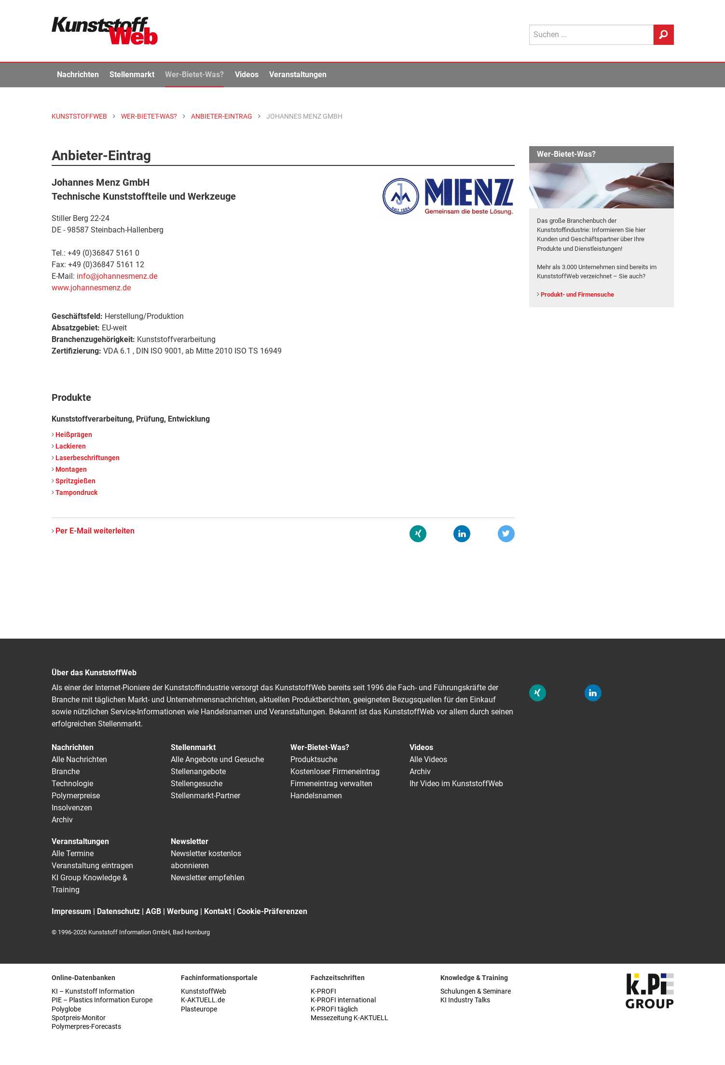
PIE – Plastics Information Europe (102, 1000)
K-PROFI (323, 991)
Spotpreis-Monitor (79, 1018)
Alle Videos (428, 759)
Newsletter (189, 841)
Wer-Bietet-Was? (194, 74)
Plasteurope (199, 1009)
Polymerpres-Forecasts (86, 1027)
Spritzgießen (75, 481)
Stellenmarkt (131, 74)
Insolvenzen (72, 807)
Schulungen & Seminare (475, 991)
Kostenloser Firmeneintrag (335, 771)
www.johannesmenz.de (91, 287)
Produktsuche (313, 759)
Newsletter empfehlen (208, 877)
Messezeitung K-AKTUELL (349, 1018)
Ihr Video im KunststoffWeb (456, 783)
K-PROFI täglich (334, 1009)
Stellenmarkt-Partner (205, 795)
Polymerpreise (76, 795)
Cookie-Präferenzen (272, 911)
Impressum (71, 911)
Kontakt (217, 911)
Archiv (62, 819)
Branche (66, 771)
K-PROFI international (343, 1000)
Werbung (182, 911)
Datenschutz (118, 911)
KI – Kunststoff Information (93, 991)
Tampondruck (76, 493)
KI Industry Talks (465, 1000)
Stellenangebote (198, 771)
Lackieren (70, 446)
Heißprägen (73, 435)
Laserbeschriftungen (87, 458)
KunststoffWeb (203, 991)
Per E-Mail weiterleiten (95, 530)
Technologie (72, 783)
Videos (247, 74)
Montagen (71, 469)
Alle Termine (73, 853)
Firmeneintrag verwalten (331, 783)
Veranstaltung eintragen (92, 865)
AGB (153, 911)
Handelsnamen (316, 795)
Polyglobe (66, 1009)
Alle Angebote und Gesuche (217, 759)
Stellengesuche (196, 783)
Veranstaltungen (298, 74)
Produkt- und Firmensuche (577, 294)
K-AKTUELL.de (203, 1000)
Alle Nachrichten (79, 759)
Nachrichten (78, 74)
